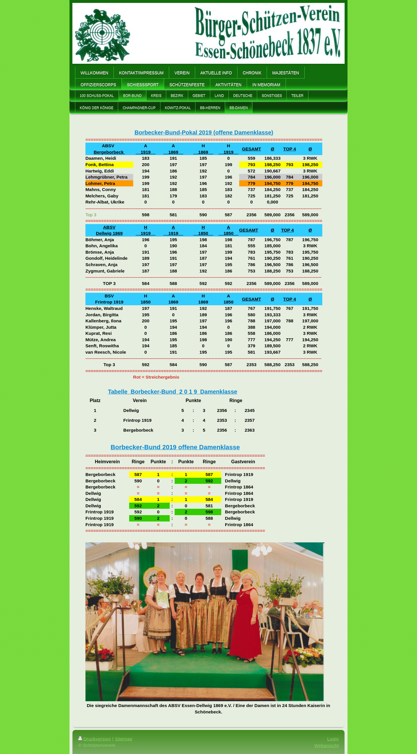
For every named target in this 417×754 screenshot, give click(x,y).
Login (333, 738)
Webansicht (326, 745)
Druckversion (94, 738)
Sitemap (123, 738)
